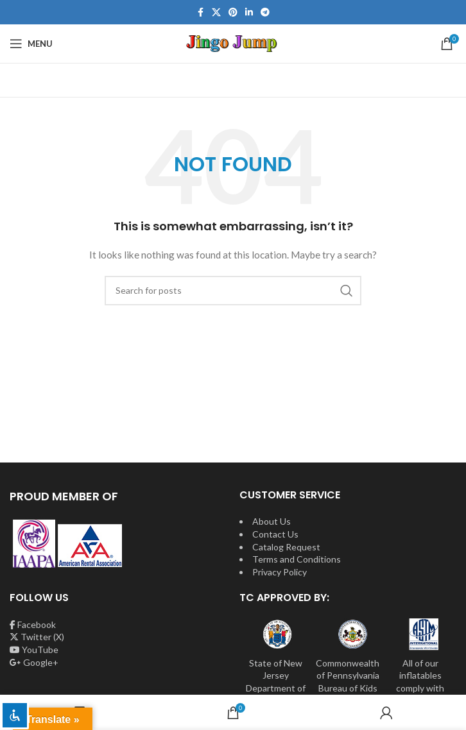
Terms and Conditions (296, 559)
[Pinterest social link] (233, 12)
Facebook (33, 624)
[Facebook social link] (200, 12)
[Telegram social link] (265, 12)
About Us (271, 521)
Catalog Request (286, 546)
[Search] (233, 290)
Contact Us (275, 534)
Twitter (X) (37, 636)
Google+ (34, 662)
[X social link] (216, 12)
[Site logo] (233, 42)
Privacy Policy (279, 571)
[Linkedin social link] (249, 12)
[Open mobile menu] (31, 43)
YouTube (34, 649)
